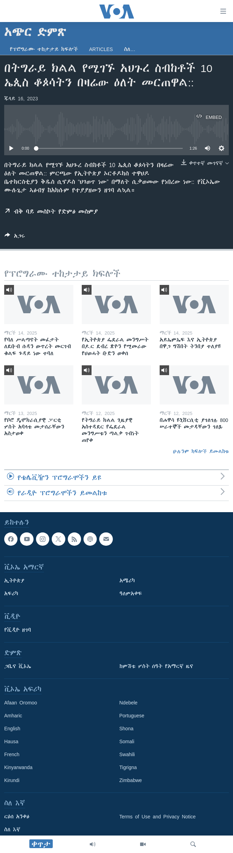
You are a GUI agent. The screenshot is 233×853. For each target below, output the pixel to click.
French (12, 754)
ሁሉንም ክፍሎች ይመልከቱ (201, 451)
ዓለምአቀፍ (130, 593)
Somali (126, 741)
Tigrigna (128, 767)
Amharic (13, 715)
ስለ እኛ (12, 829)
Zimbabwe (130, 780)
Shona (126, 728)
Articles (101, 49)
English (12, 728)
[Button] (15, 237)
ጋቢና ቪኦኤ (17, 666)
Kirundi (12, 780)
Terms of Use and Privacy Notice (157, 816)
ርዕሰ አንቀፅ (16, 816)
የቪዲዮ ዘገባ (17, 630)
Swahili (127, 754)
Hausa (11, 741)
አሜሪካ (127, 581)
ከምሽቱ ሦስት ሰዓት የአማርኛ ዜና (156, 666)
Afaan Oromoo (20, 703)
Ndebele (128, 703)
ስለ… (129, 49)
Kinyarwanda (18, 767)
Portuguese (132, 715)
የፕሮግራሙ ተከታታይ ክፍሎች (44, 49)
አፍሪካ (11, 593)
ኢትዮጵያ (14, 581)
